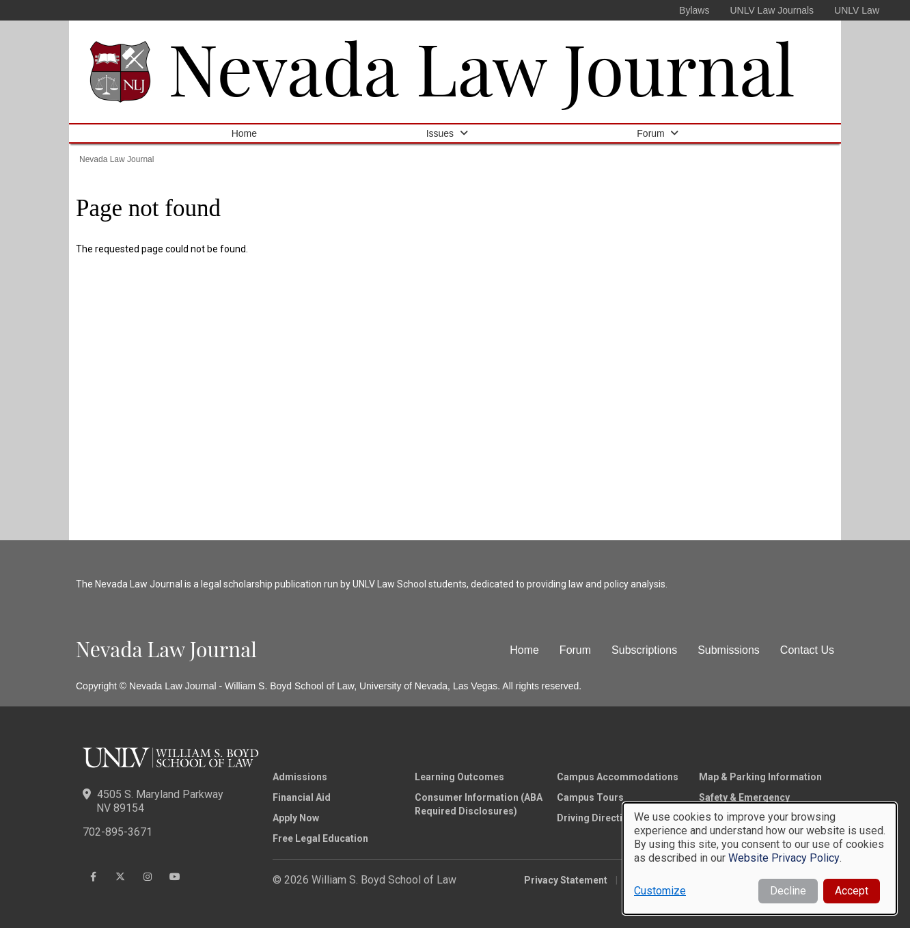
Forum (650, 133)
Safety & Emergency (744, 797)
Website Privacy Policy (784, 857)
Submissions (729, 650)
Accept (851, 890)
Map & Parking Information (760, 776)
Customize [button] (660, 890)
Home (244, 133)
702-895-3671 (117, 831)
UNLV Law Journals (772, 10)
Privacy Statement (565, 880)
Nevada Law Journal (481, 66)
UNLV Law (856, 10)
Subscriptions (644, 650)
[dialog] (759, 858)
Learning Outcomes (459, 776)
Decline (788, 890)
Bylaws (694, 10)
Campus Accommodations (617, 776)
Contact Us (807, 650)
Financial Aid (302, 797)
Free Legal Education (320, 838)
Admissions (300, 776)
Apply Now (296, 817)
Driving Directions (598, 817)
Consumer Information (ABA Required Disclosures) (478, 804)
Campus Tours (590, 797)
